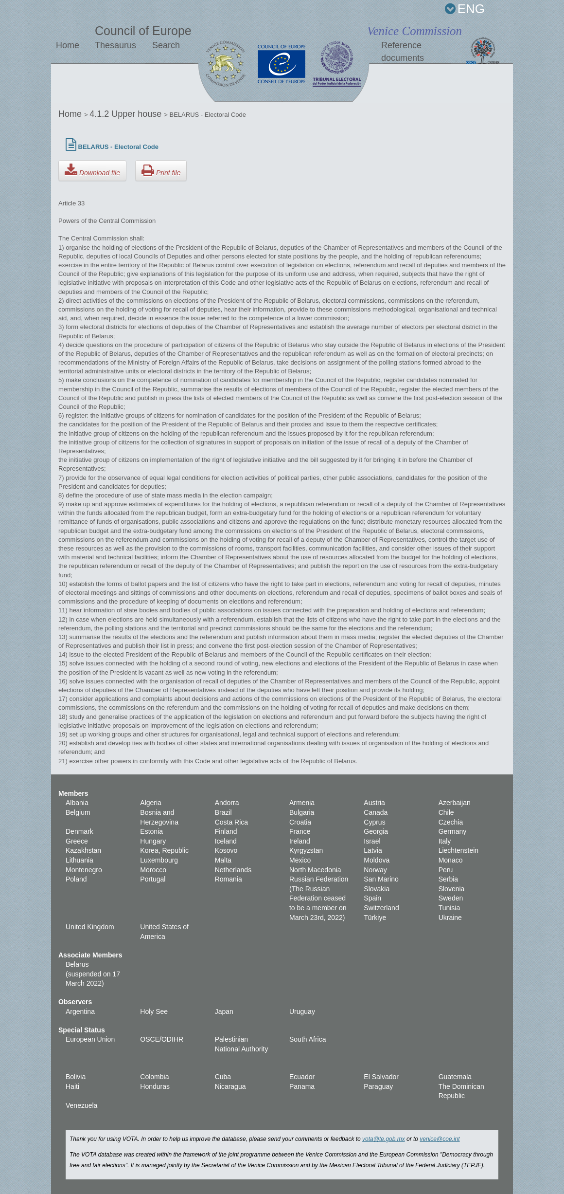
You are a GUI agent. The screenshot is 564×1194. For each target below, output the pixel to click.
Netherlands (233, 870)
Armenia (302, 803)
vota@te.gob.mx (383, 1139)
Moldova (376, 860)
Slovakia (376, 889)
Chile (446, 812)
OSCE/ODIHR (161, 1039)
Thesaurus (115, 45)
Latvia (373, 850)
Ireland (299, 841)
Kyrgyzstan (306, 850)
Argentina (80, 1011)
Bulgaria (301, 812)
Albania (77, 803)
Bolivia (76, 1077)
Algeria (150, 803)
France (300, 831)
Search (166, 45)
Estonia (151, 831)
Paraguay (378, 1086)
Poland (76, 879)
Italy (445, 841)
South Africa (307, 1039)
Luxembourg (159, 860)
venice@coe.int (439, 1139)
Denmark (79, 831)
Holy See (154, 1011)
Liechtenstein (459, 850)
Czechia (451, 822)
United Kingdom (90, 927)
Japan (224, 1011)
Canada (376, 812)
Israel (372, 841)
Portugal (152, 879)
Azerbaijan (455, 803)
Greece (77, 841)
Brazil (223, 812)
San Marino (381, 879)
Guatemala (455, 1077)
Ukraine (450, 917)
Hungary (153, 841)
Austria (374, 803)
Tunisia (449, 908)
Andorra (227, 803)
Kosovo (226, 850)
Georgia (376, 831)
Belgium (78, 812)
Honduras (155, 1086)
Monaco (451, 860)
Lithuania (79, 860)
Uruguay (302, 1011)
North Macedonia (315, 870)
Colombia (154, 1077)
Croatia (300, 822)
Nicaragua (230, 1086)
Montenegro (84, 870)
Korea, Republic (164, 850)
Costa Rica (231, 822)
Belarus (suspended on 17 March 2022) (93, 973)
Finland (226, 831)
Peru (446, 870)
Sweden (451, 898)
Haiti (72, 1086)
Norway (375, 870)
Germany (453, 831)
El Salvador (381, 1077)
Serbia (448, 879)
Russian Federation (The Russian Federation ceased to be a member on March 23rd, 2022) (318, 898)
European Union (90, 1039)
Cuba (223, 1077)
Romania (228, 879)
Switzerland (381, 908)
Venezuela (81, 1105)
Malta (223, 860)
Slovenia (452, 889)
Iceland (226, 841)
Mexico (300, 860)
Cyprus (374, 822)
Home (67, 45)
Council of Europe (143, 30)
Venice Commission (414, 30)
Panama (302, 1086)
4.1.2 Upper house (126, 114)
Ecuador (302, 1077)
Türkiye (375, 917)
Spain (372, 898)
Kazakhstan (83, 850)
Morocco (153, 870)
